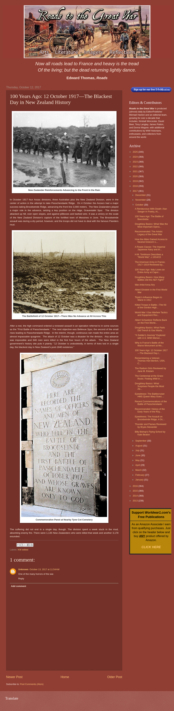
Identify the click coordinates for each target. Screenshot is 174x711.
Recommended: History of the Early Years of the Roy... (150, 410)
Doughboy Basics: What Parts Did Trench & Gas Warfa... (150, 329)
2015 (135, 490)
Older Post (114, 677)
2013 (135, 500)
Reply (21, 578)
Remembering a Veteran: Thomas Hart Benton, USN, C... (150, 361)
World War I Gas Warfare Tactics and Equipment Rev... (151, 313)
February (140, 475)
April (137, 465)
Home (65, 677)
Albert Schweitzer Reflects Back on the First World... (151, 321)
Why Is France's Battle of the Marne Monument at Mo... (149, 344)
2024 (135, 156)
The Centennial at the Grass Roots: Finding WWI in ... (149, 377)
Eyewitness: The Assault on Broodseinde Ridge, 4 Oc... (150, 418)
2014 (135, 495)
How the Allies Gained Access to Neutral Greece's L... (151, 240)
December (140, 195)
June (138, 455)
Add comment (18, 586)
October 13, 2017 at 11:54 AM (44, 569)
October (139, 204)
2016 (135, 486)
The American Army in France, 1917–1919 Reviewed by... (150, 263)
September (141, 440)
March (138, 470)
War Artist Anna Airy (145, 284)
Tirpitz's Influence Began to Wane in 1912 (148, 298)
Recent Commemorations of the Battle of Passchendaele (151, 402)
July (137, 450)
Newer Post (14, 677)
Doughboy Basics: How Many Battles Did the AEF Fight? (149, 278)
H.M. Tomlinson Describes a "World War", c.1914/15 (149, 255)
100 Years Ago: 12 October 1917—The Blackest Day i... (151, 351)
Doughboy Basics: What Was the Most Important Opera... (151, 225)
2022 (135, 166)
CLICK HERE (151, 547)
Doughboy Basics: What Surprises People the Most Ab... (149, 386)
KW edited (23, 549)
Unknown (23, 569)
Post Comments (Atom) (32, 684)
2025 (135, 152)
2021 (135, 171)
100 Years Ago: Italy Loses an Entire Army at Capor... (150, 271)
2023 (135, 161)
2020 (135, 176)
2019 (135, 181)
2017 (135, 191)
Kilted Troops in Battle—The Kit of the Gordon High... (150, 306)
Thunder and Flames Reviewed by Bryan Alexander (150, 425)
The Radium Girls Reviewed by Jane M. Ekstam (150, 369)
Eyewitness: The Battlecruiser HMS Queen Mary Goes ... (150, 395)
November (140, 199)
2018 (135, 186)
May (137, 460)
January (139, 479)
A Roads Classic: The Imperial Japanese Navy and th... (150, 248)
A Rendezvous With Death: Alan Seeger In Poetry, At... (151, 210)
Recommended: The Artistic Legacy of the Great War (149, 232)
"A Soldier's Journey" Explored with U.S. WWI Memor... (150, 336)
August (139, 445)
